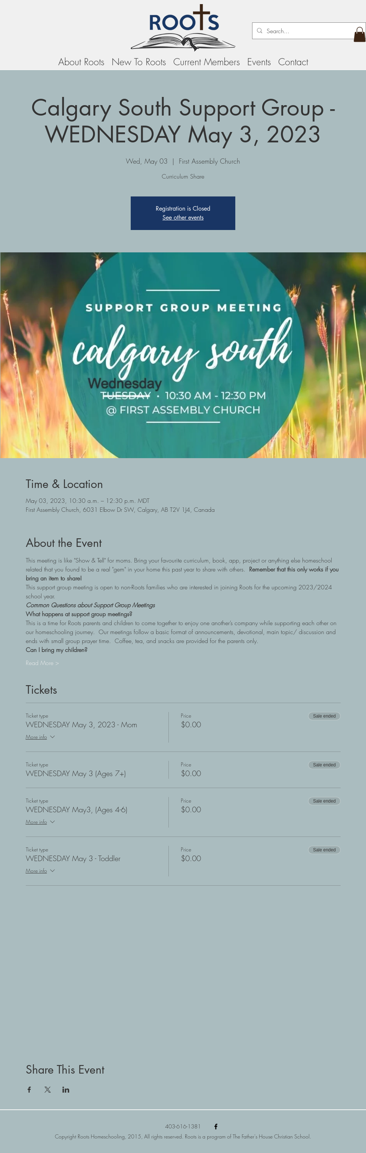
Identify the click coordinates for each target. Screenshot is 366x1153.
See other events (183, 217)
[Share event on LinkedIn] (65, 1090)
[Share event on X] (47, 1090)
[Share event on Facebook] (29, 1090)
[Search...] (308, 31)
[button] (359, 34)
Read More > (42, 663)
